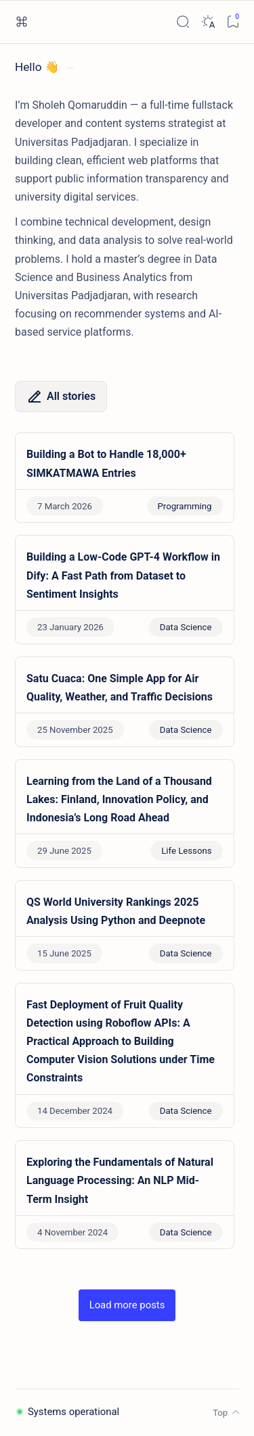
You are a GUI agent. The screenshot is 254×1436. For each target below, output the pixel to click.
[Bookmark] (233, 22)
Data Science (186, 627)
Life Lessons (186, 851)
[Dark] (207, 22)
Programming (185, 506)
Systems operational (67, 1412)
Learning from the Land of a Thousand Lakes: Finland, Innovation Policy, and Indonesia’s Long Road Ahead (119, 799)
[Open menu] (21, 22)
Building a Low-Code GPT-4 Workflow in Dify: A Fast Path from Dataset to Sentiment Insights (123, 575)
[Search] (182, 22)
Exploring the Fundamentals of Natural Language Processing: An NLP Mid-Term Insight (119, 1180)
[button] (127, 1304)
